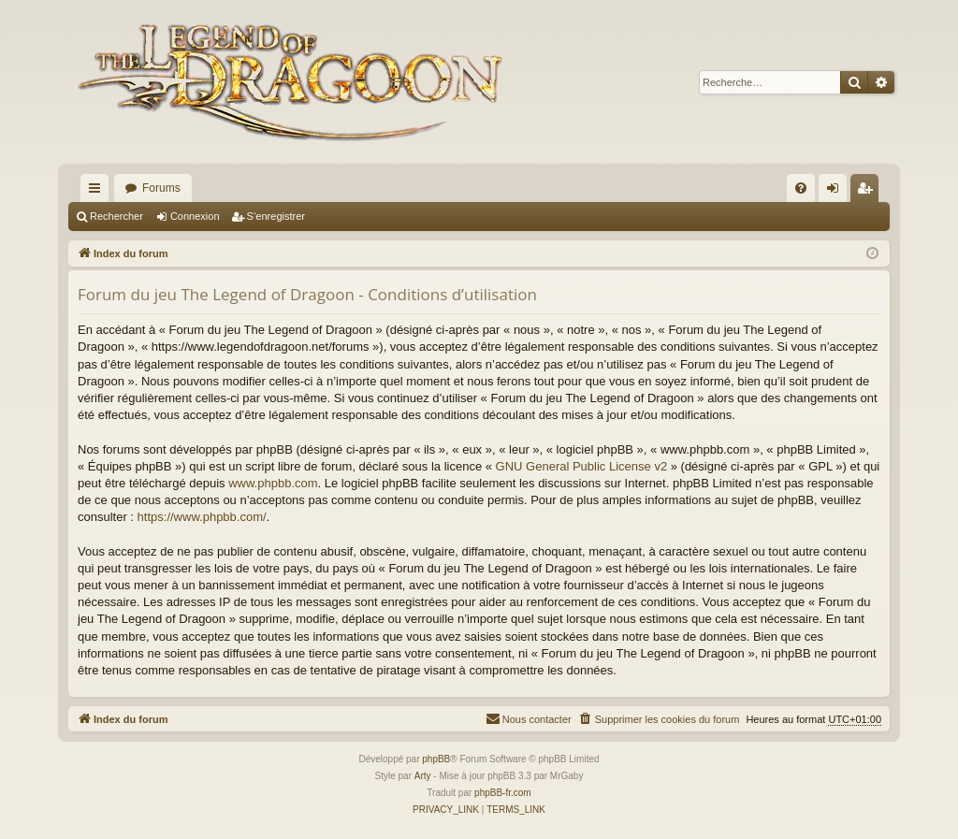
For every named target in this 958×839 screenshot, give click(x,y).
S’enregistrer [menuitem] (868, 191)
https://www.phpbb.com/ (202, 517)
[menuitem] (801, 188)
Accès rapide (98, 191)
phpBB (436, 759)
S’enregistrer (276, 216)
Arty (422, 776)
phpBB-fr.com (502, 793)
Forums (161, 188)
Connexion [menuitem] (837, 191)
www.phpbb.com (272, 483)
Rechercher (116, 216)
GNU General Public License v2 (582, 466)
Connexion (195, 216)
